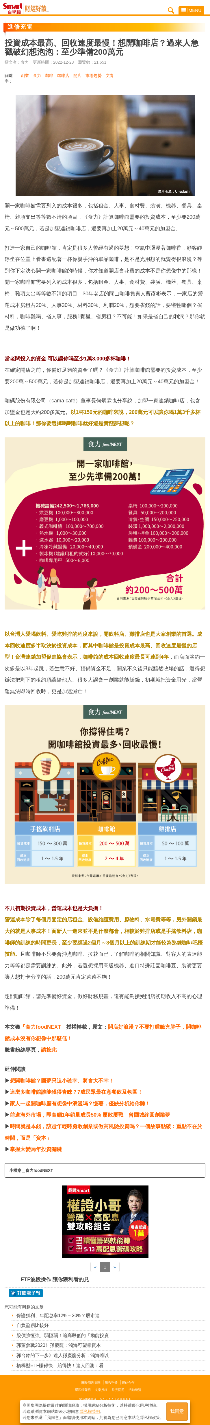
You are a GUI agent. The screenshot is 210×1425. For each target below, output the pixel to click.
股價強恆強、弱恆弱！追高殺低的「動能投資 (62, 1335)
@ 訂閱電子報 (26, 1293)
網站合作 (128, 1382)
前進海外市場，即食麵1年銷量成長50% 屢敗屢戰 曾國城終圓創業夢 (90, 1115)
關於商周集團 (91, 1382)
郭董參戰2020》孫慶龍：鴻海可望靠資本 (58, 1345)
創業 (25, 75)
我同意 (177, 1411)
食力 (37, 75)
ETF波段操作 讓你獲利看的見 (55, 1279)
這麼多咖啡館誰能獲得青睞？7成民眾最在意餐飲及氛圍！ (76, 1092)
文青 (110, 75)
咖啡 (49, 75)
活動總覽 (135, 1389)
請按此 (49, 1050)
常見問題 (118, 1389)
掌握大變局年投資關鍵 (36, 1149)
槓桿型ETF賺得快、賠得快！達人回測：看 (60, 1365)
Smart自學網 (14, 8)
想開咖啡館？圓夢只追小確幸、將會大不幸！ (62, 1081)
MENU (191, 10)
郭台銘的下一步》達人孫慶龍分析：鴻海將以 (62, 1355)
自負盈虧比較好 (32, 1325)
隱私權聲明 (83, 1389)
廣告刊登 (111, 1382)
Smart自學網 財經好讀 (37, 8)
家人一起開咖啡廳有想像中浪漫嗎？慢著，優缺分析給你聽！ (80, 1104)
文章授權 (101, 1389)
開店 (77, 75)
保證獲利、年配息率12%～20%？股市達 (58, 1315)
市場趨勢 (94, 75)
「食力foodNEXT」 (43, 1027)
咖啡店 (63, 75)
